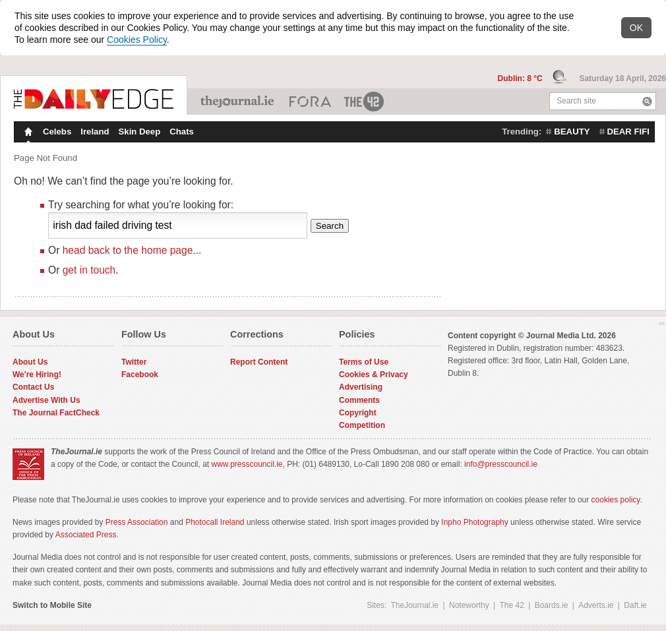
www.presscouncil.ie (246, 464)
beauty (572, 131)
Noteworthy (469, 605)
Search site (576, 100)
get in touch (89, 270)
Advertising (360, 387)
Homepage (27, 133)
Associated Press (86, 534)
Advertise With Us (46, 400)
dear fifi (628, 131)
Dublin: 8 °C (521, 78)
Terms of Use (363, 362)
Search (647, 101)
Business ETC (310, 101)
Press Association (137, 522)
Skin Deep (140, 131)
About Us (30, 362)
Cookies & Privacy (373, 374)
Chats (181, 131)
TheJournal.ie (238, 101)
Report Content (259, 362)
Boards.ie (551, 605)
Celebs (57, 131)
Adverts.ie (595, 605)
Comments (359, 400)
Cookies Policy (137, 39)
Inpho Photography (474, 522)
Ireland (94, 131)
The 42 (364, 101)
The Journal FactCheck (56, 412)
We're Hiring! (37, 374)
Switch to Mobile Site (52, 605)
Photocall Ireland (214, 522)
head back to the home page (128, 250)
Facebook (139, 374)
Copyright (358, 412)
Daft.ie (635, 605)
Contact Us (33, 387)
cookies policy (615, 499)
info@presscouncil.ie (500, 464)
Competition (362, 425)
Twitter (133, 362)
